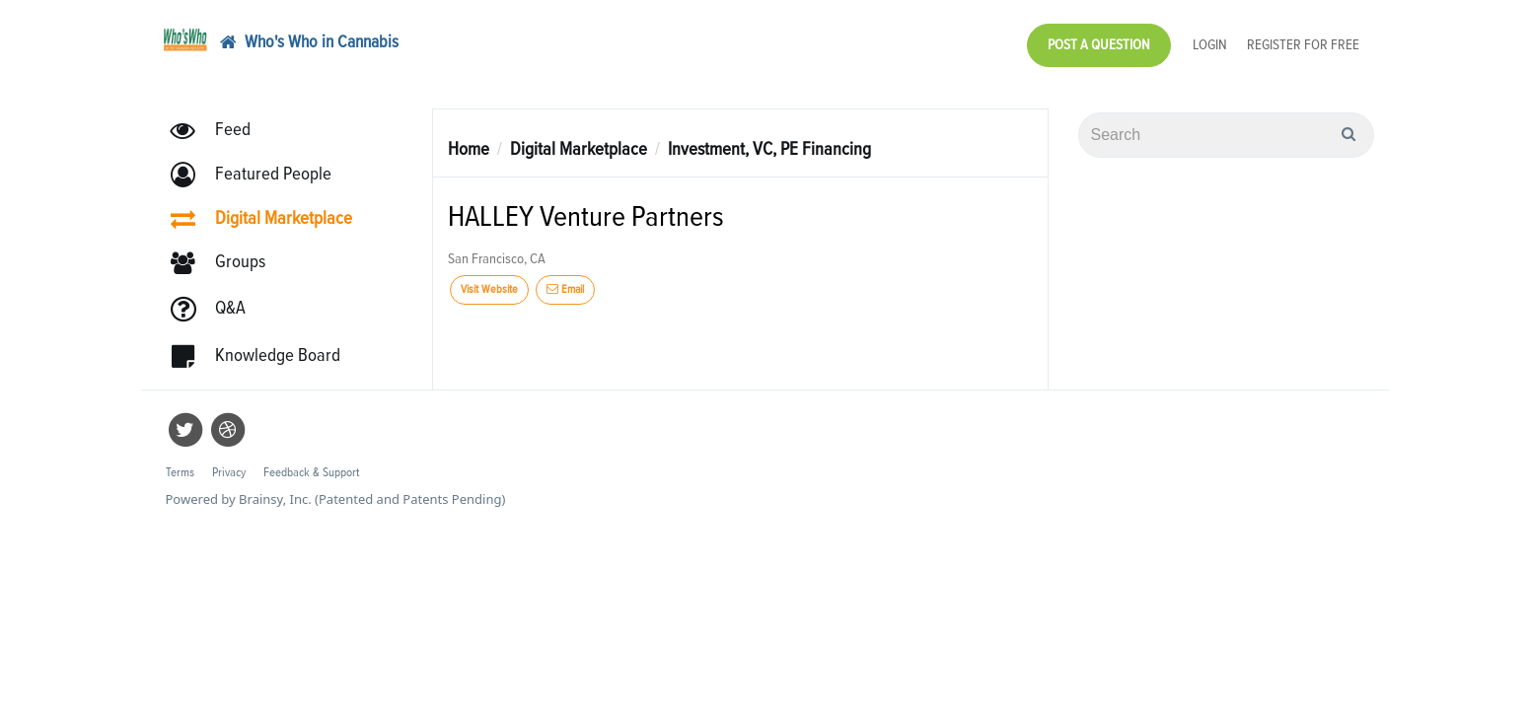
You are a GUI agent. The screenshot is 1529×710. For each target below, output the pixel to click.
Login (1210, 40)
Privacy (229, 463)
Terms (180, 463)
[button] (260, 165)
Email (565, 279)
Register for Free (1303, 40)
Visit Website (489, 280)
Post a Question (1099, 40)
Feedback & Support (311, 463)
